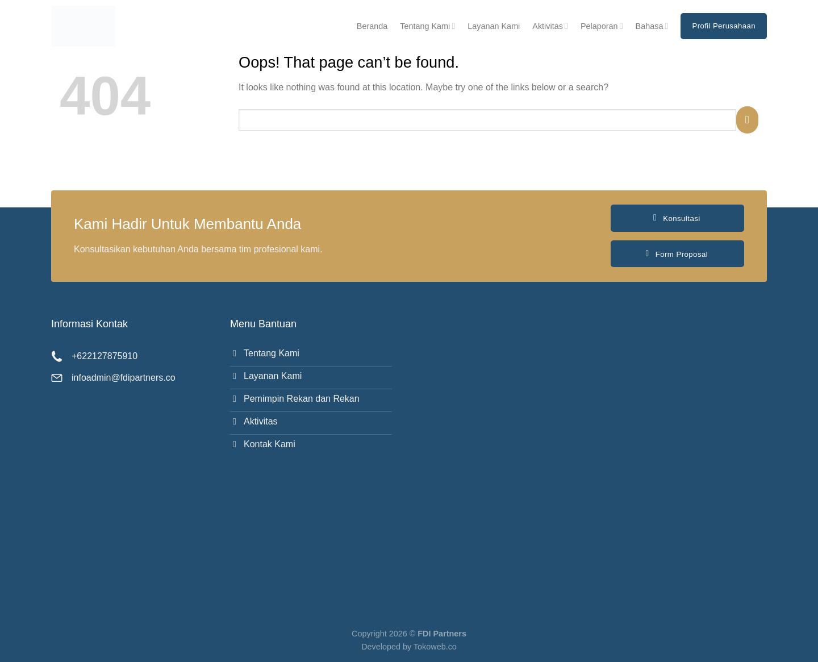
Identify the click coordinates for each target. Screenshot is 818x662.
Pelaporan (602, 25)
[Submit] (747, 119)
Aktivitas (550, 25)
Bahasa (652, 25)
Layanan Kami (494, 26)
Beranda (372, 26)
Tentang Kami (427, 25)
